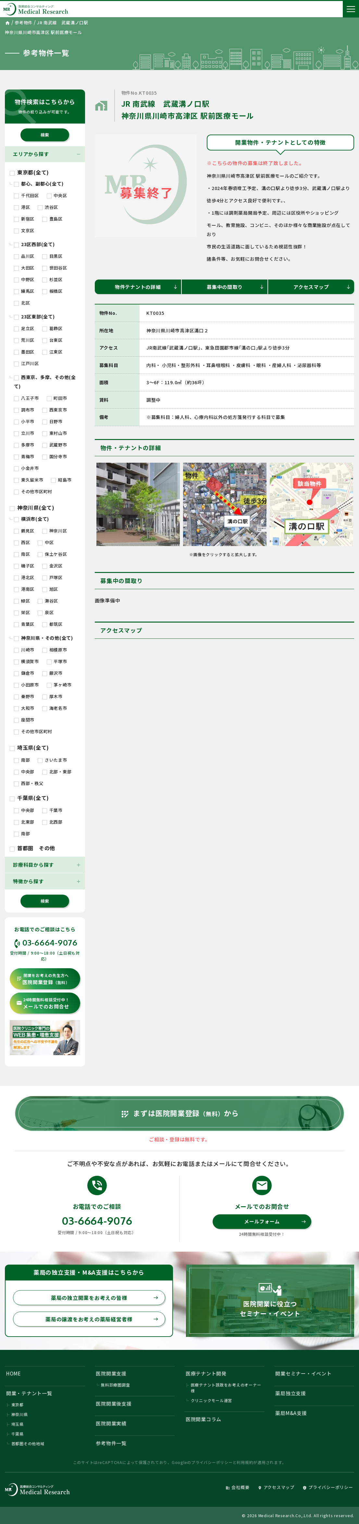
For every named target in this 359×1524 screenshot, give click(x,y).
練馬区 (24, 291)
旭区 (50, 589)
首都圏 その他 (32, 848)
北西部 (52, 822)
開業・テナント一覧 (29, 1393)
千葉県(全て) (29, 798)
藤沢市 (52, 673)
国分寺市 (54, 456)
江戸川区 (26, 363)
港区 (22, 207)
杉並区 (52, 279)
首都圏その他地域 (27, 1443)
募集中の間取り (235, 286)
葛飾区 (52, 328)
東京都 (17, 1404)
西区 (22, 542)
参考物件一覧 (111, 1443)
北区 (22, 303)
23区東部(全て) (34, 316)
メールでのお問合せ (42, 1003)
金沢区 (52, 566)
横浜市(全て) (31, 519)
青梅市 (24, 456)
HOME (13, 1373)
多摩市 (24, 445)
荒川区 (24, 340)
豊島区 (52, 219)
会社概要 (237, 1487)
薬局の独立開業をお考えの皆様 (104, 1298)
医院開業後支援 (113, 1403)
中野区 (24, 279)
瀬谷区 (48, 601)
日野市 (52, 421)
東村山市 (54, 433)
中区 (46, 542)
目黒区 (52, 256)
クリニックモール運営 (211, 1400)
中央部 (24, 771)
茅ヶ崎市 (59, 685)
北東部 (24, 822)
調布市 (24, 410)
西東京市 (54, 410)
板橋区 (52, 291)
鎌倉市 (24, 673)
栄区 (22, 612)
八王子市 (26, 398)
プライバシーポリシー (212, 1462)
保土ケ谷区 (52, 554)
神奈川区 (54, 531)
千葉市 (52, 810)
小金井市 (26, 468)
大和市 (24, 708)
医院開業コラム (203, 1419)
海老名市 (54, 708)
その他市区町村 (33, 491)
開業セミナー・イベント (303, 1373)
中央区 (57, 195)
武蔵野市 (54, 445)
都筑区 (52, 624)
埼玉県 (17, 1424)
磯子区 (24, 566)
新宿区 (24, 219)
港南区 (24, 589)
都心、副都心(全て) (38, 183)
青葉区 (24, 624)
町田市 (57, 398)
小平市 (24, 421)
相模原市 (54, 650)
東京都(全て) (29, 172)
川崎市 (24, 650)
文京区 (24, 230)
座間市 (24, 720)
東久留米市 (28, 480)
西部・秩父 (28, 783)
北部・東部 (57, 771)
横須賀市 (26, 661)
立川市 (24, 433)
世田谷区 (54, 268)
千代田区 (26, 195)
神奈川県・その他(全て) (43, 638)
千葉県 (17, 1433)
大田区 (24, 268)
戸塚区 (52, 577)
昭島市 (61, 480)
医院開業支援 (111, 1373)
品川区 (24, 256)
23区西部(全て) (34, 244)
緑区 (22, 601)
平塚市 (57, 661)
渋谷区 (48, 207)
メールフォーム (275, 1221)
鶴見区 (24, 531)
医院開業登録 (43, 979)
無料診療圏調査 (115, 1384)
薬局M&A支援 (291, 1413)
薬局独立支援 (290, 1393)
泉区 (46, 612)
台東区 (52, 340)
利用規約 (245, 1462)
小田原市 (26, 685)
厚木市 (52, 696)
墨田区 (24, 352)
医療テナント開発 (206, 1373)
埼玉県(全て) (29, 747)
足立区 (24, 328)
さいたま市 (52, 760)
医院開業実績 (111, 1423)
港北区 (24, 577)
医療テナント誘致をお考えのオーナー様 (226, 1387)
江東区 (52, 352)
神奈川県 (19, 1414)
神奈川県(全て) (32, 507)
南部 (22, 760)
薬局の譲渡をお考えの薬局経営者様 (101, 1319)
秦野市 (24, 696)
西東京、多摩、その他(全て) (45, 381)
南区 (22, 554)
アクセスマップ (322, 286)
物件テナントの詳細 (146, 286)
